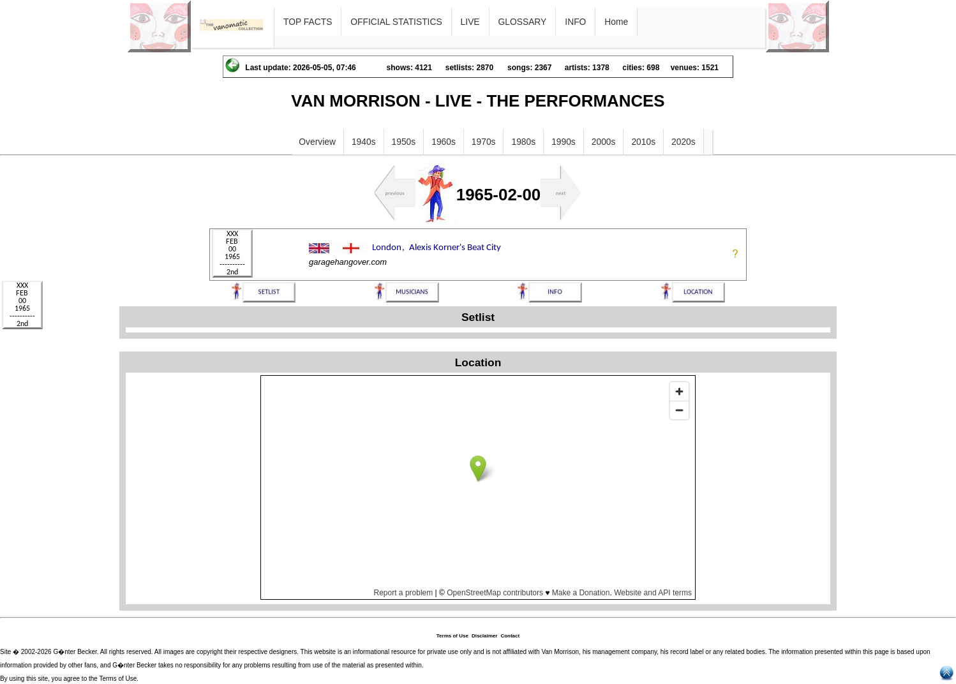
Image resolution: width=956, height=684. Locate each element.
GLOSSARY (522, 22)
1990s (563, 142)
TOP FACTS (307, 22)
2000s (604, 142)
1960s (443, 142)
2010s (643, 142)
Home (616, 22)
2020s (683, 142)
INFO (575, 22)
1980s (523, 142)
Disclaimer (484, 636)
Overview (317, 142)
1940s (364, 142)
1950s (404, 142)
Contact (509, 636)
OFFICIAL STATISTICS (396, 22)
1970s (484, 142)
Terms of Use (452, 636)
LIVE (470, 22)
